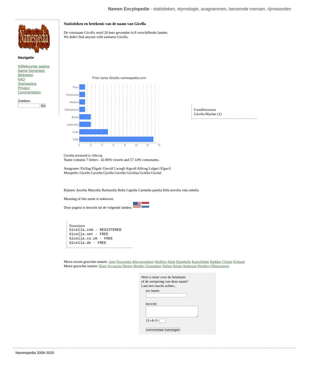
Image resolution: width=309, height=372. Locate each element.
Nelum (167, 266)
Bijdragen (25, 75)
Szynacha (114, 266)
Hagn (103, 266)
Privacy (24, 88)
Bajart (177, 266)
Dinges (127, 266)
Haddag (215, 262)
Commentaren (29, 92)
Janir (112, 262)
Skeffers (160, 262)
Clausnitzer (153, 266)
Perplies (203, 266)
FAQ (21, 79)
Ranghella (183, 262)
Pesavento (124, 262)
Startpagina (27, 83)
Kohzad (239, 262)
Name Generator (31, 70)
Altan (171, 262)
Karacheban (200, 262)
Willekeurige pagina (33, 66)
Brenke (138, 266)
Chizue (227, 262)
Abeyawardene (143, 262)
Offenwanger (219, 266)
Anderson (190, 266)
